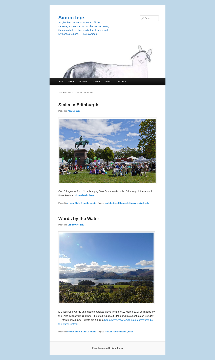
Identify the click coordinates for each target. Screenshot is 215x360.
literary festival (137, 203)
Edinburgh (123, 203)
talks (147, 203)
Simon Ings (71, 17)
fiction (71, 81)
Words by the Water (78, 218)
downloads (121, 81)
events (70, 203)
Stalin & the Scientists (85, 203)
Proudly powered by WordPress (107, 348)
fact (61, 81)
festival (108, 332)
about (108, 81)
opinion (96, 81)
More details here (84, 195)
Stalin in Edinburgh (78, 104)
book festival (111, 203)
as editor (83, 81)
